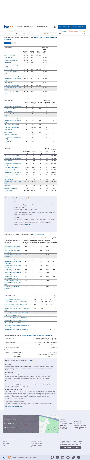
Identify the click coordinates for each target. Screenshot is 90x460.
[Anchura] (32, 50)
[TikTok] (78, 457)
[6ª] (46, 296)
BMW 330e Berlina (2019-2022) (12, 259)
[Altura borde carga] (47, 151)
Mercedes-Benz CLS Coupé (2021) (13, 118)
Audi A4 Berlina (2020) (10, 55)
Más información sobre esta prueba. (14, 406)
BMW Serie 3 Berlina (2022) (11, 85)
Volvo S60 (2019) (8, 57)
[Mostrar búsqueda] (64, 27)
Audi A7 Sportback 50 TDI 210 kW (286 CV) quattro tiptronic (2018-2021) (13, 282)
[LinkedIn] (62, 457)
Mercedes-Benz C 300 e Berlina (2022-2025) (15, 317)
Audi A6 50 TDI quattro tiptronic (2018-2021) (15, 301)
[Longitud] (25, 50)
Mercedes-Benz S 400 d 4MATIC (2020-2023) (16, 329)
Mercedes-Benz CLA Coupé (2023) (13, 106)
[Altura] (38, 50)
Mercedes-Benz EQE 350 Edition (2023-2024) (16, 320)
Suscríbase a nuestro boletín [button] (70, 447)
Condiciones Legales (36, 443)
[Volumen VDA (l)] (53, 151)
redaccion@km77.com (66, 423)
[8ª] (55, 296)
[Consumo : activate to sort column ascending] (54, 242)
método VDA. (27, 224)
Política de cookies (36, 441)
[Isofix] (53, 102)
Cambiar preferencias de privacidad (40, 446)
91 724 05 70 (15, 426)
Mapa (13, 423)
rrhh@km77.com (78, 429)
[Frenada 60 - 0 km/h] (40, 242)
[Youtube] (68, 457)
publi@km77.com (64, 429)
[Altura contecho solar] (45, 50)
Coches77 (5, 441)
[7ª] (50, 296)
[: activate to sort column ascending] (52, 50)
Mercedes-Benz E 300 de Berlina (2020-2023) (16, 312)
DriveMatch (6, 443)
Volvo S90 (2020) (8, 82)
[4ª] (35, 296)
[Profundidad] (26, 151)
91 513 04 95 (13, 427)
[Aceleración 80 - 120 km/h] (33, 242)
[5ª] (42, 296)
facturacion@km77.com (80, 425)
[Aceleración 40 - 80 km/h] (26, 242)
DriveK (4, 445)
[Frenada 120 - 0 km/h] (47, 242)
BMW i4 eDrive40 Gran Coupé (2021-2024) (15, 322)
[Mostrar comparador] (78, 27)
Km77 (8, 27)
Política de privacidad (36, 445)
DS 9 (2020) (7, 62)
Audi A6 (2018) (8, 69)
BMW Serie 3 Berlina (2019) (11, 76)
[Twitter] (57, 457)
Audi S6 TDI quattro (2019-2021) (12, 270)
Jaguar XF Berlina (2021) (10, 60)
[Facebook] (52, 457)
